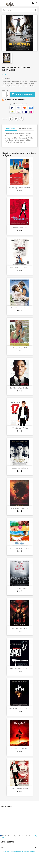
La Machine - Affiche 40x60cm (19, 708)
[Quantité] (4, 94)
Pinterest (21, 119)
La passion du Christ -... (19, 508)
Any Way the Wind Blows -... (19, 228)
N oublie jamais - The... (19, 308)
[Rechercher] (19, 10)
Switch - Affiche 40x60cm (19, 789)
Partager (11, 119)
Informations (7, 806)
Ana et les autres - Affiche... (19, 348)
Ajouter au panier (22, 94)
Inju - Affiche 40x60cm (19, 628)
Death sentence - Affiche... (19, 668)
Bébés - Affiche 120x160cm (19, 548)
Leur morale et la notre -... (19, 268)
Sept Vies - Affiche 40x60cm (19, 388)
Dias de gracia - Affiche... (19, 748)
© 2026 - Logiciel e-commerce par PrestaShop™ (19, 851)
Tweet (16, 119)
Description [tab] (10, 128)
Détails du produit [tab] (26, 128)
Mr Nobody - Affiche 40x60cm (19, 188)
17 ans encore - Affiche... (19, 428)
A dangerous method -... (19, 468)
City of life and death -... (19, 588)
